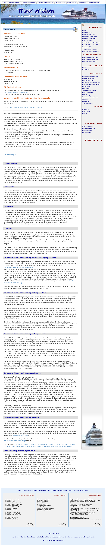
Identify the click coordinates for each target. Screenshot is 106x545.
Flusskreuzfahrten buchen (90, 57)
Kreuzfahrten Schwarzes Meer (13, 514)
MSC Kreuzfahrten (87, 41)
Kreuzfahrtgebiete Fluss (89, 61)
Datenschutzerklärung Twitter (62, 446)
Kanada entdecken (75, 506)
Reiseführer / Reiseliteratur (90, 97)
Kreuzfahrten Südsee (10, 518)
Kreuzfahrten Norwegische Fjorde (13, 504)
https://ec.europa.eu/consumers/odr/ (16, 92)
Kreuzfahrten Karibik (10, 501)
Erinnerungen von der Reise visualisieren (81, 505)
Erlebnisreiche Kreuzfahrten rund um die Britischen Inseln (85, 510)
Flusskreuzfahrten (87, 126)
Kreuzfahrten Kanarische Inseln (13, 503)
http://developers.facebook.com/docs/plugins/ (18, 267)
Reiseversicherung (87, 80)
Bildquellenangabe (10, 155)
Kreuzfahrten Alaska (10, 500)
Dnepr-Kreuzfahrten (42, 504)
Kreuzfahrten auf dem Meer (12, 499)
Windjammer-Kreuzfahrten (90, 49)
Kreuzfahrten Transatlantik (11, 520)
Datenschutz (86, 111)
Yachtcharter (86, 70)
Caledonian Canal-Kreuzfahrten (45, 508)
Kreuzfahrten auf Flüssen (44, 499)
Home (84, 30)
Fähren (84, 68)
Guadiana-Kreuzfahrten (43, 506)
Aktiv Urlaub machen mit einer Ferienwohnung (82, 512)
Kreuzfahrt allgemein (88, 128)
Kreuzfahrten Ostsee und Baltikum (14, 506)
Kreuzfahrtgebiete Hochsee (90, 51)
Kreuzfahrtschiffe (87, 130)
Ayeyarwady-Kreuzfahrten (44, 505)
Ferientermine (86, 99)
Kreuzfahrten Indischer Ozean (12, 512)
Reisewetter (85, 101)
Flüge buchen (86, 86)
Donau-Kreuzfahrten (42, 500)
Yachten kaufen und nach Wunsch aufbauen (81, 513)
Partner (84, 113)
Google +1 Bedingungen (44, 446)
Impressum (85, 109)
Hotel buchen (86, 88)
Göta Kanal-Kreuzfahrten (44, 509)
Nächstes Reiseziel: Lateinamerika (79, 516)
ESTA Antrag (86, 95)
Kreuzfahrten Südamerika (11, 516)
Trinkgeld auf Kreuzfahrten (77, 517)
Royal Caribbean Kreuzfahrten (91, 45)
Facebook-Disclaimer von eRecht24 (41, 444)
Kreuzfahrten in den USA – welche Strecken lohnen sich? (85, 500)
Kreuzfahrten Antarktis (10, 509)
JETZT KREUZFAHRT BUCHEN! (53, 540)
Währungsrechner (87, 103)
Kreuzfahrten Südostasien (11, 517)
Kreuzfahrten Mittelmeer (11, 508)
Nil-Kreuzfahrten (41, 503)
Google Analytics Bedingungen (26, 446)
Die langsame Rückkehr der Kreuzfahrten (81, 504)
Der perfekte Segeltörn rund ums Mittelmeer (81, 499)
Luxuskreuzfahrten (87, 47)
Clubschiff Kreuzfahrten (89, 38)
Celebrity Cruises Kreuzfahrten (91, 43)
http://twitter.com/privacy (20, 435)
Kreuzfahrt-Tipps (87, 32)
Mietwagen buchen (88, 93)
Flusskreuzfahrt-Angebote (90, 59)
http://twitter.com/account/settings (15, 441)
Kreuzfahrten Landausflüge (90, 76)
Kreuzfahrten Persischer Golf (12, 513)
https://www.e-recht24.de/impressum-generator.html (26, 107)
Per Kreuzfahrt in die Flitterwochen (79, 514)
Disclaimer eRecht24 (22, 444)
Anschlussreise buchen (89, 90)
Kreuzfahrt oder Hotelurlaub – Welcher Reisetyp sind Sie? (85, 520)
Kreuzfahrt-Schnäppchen (89, 36)
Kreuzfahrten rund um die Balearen (79, 518)
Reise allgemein (87, 132)
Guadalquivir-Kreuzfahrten (44, 510)
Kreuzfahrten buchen (88, 34)
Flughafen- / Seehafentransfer (91, 82)
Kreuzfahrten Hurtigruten (11, 505)
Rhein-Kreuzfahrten (42, 501)
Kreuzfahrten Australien (11, 510)
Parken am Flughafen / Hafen (91, 84)
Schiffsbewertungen (88, 78)
